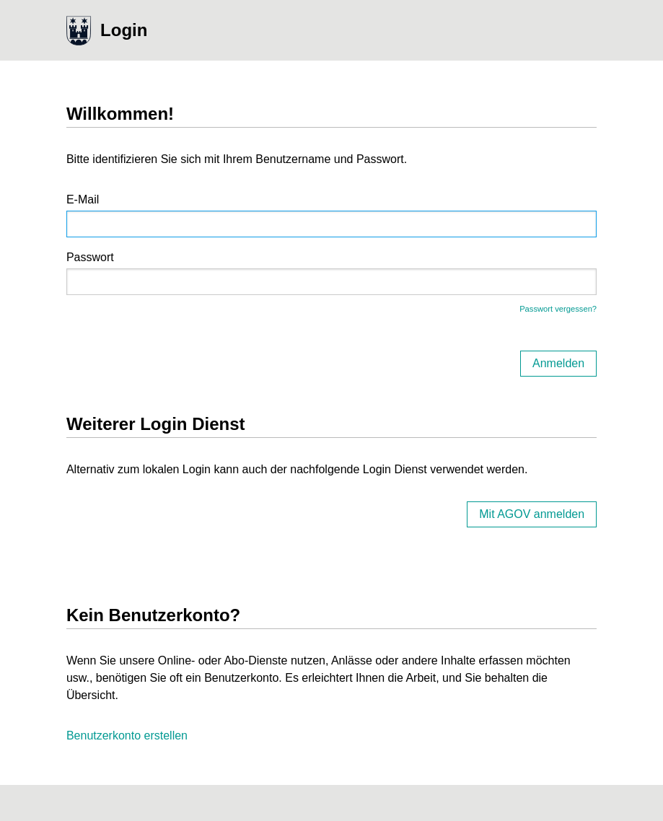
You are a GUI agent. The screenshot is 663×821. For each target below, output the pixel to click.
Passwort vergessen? (558, 308)
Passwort (90, 257)
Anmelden (558, 363)
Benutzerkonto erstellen (127, 735)
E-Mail (82, 199)
